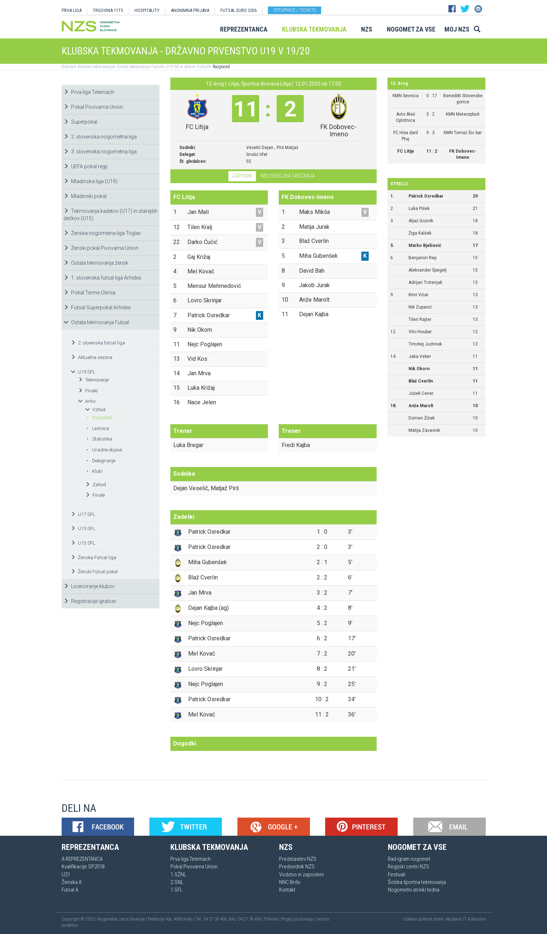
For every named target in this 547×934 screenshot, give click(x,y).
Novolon (478, 919)
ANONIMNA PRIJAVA (190, 10)
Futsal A (70, 890)
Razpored (221, 66)
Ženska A (72, 882)
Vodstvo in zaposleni (301, 874)
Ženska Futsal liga (93, 557)
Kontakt (287, 890)
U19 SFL (173, 66)
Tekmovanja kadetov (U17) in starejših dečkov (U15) (110, 214)
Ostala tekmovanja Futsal (139, 66)
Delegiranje (100, 460)
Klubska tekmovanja (314, 29)
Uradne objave (104, 449)
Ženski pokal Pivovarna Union (100, 248)
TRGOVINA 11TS (108, 10)
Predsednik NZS (297, 866)
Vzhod (202, 66)
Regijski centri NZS (408, 866)
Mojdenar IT (456, 919)
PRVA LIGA (72, 10)
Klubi (94, 471)
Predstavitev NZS (297, 859)
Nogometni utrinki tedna (413, 890)
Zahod (95, 484)
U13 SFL (83, 543)
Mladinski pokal (85, 196)
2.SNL (176, 882)
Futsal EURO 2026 (238, 10)
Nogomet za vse (411, 29)
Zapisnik (242, 176)
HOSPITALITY (146, 10)
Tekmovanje (93, 380)
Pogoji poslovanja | (299, 919)
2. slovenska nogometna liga (100, 137)
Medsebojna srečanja (288, 176)
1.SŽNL (178, 874)
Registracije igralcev (89, 601)
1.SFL (176, 890)
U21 (66, 874)
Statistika (99, 439)
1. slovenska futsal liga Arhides (102, 278)
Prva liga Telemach (88, 92)
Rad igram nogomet (409, 859)
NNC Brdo (290, 882)
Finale (88, 390)
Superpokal (80, 122)
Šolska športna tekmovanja (417, 882)
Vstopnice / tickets (294, 10)
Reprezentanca (244, 29)
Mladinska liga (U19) (90, 181)
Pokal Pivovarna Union (93, 107)
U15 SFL (83, 528)
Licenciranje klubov (89, 586)
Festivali (396, 874)
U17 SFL (83, 514)
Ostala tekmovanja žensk (95, 263)
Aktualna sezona (91, 357)
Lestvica (97, 428)
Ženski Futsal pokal (94, 571)
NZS (366, 29)
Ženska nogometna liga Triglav (102, 233)
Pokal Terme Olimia (89, 293)
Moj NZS (456, 29)
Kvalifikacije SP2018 (83, 866)
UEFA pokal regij (85, 166)
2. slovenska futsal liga (98, 343)
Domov (68, 66)
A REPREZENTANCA (82, 859)
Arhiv (188, 66)
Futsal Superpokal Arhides (97, 307)
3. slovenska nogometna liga (100, 151)
